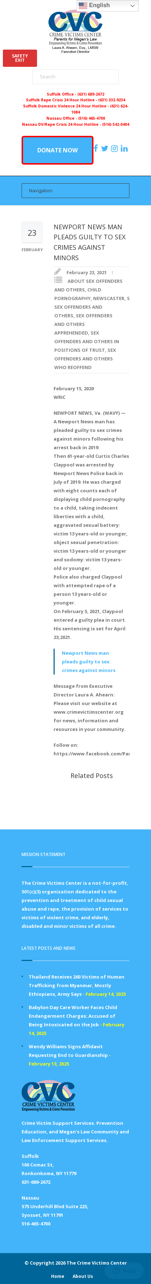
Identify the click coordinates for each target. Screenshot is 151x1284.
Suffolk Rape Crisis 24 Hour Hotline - (62, 99)
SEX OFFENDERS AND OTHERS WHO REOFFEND (85, 359)
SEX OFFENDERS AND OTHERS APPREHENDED (83, 324)
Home (57, 1276)
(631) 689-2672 (90, 94)
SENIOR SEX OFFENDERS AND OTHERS (99, 307)
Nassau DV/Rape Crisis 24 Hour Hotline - (62, 124)
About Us (83, 1276)
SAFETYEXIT (20, 58)
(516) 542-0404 (115, 124)
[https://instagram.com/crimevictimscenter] (115, 148)
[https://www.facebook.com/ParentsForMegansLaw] (96, 148)
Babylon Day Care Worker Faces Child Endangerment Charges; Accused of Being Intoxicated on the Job (73, 1016)
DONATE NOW (57, 150)
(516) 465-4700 (91, 118)
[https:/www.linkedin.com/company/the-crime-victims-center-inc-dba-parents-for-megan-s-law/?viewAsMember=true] (125, 148)
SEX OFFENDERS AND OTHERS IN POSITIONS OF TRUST (86, 341)
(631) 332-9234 (111, 99)
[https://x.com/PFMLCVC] (105, 148)
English (94, 5)
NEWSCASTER (108, 298)
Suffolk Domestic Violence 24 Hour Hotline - (66, 106)
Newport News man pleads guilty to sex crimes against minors (88, 661)
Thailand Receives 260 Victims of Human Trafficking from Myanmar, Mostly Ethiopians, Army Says (76, 985)
